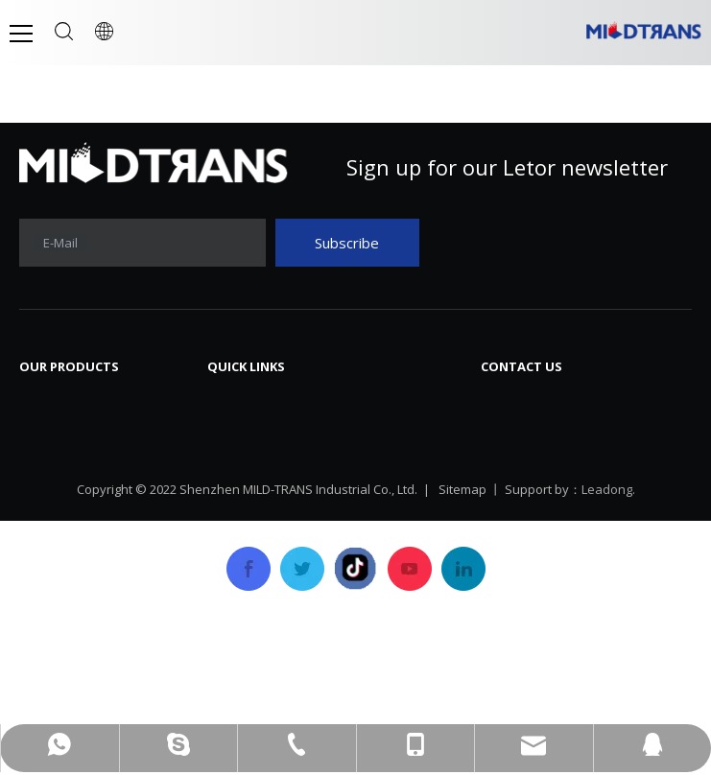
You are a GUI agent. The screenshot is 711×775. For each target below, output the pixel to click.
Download (401, 428)
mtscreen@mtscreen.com (601, 477)
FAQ (379, 457)
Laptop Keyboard (81, 428)
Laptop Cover (68, 515)
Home (228, 400)
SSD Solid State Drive (94, 543)
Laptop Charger (76, 457)
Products (239, 486)
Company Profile (266, 428)
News (385, 400)
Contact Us (404, 515)
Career (389, 486)
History (233, 457)
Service (232, 515)
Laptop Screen (71, 400)
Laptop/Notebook (85, 572)
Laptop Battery (74, 486)
